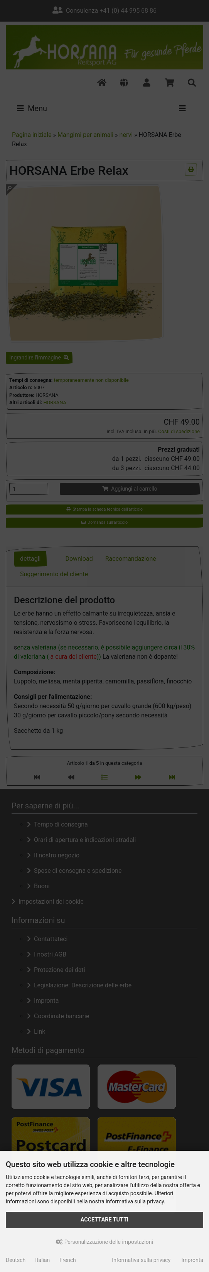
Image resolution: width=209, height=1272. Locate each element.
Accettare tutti (105, 1219)
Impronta (192, 1260)
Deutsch (15, 1260)
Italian (42, 1260)
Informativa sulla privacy (141, 1260)
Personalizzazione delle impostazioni (104, 1242)
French (67, 1260)
